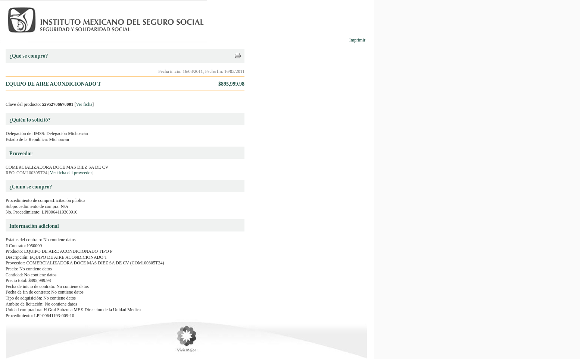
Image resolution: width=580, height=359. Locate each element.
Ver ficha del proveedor (71, 172)
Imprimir (357, 40)
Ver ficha (84, 104)
